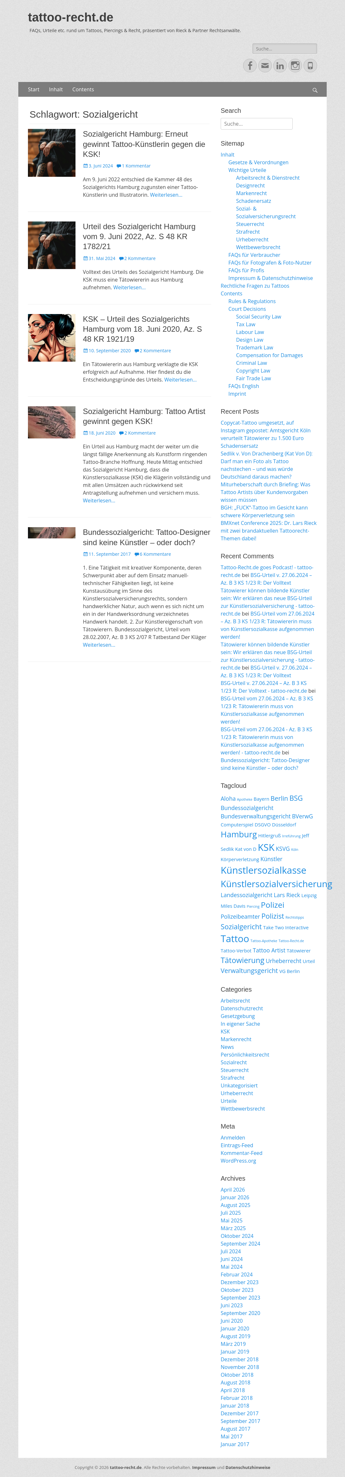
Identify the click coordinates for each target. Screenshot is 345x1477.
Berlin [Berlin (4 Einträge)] (279, 798)
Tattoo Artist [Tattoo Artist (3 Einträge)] (269, 950)
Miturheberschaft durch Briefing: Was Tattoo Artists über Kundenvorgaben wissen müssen (265, 492)
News (227, 1046)
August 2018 (236, 1382)
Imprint (237, 393)
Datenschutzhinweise (248, 1467)
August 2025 (236, 1205)
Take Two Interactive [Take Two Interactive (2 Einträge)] (286, 927)
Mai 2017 (232, 1436)
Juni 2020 (232, 1320)
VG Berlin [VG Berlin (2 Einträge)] (289, 971)
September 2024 (240, 1243)
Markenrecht (251, 193)
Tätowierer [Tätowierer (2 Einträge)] (299, 950)
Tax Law (245, 324)
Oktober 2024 (237, 1235)
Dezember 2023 (240, 1282)
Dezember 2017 (240, 1413)
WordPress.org (238, 1160)
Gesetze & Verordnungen (258, 162)
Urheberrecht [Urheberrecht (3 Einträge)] (283, 961)
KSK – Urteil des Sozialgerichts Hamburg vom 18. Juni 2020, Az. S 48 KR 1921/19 (142, 329)
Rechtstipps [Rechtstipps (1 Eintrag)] (295, 917)
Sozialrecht (234, 1062)
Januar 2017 (235, 1444)
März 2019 (233, 1343)
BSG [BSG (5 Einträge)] (296, 798)
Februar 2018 (237, 1397)
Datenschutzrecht (242, 1008)
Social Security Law (258, 316)
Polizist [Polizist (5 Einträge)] (272, 916)
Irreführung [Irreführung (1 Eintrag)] (291, 836)
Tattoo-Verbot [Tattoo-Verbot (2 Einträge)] (236, 950)
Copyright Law (253, 370)
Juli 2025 (231, 1212)
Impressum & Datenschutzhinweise (270, 278)
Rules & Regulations (252, 301)
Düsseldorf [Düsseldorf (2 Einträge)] (284, 824)
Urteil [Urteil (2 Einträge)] (309, 961)
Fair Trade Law (253, 378)
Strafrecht (248, 231)
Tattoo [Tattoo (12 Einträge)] (235, 938)
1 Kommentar (136, 166)
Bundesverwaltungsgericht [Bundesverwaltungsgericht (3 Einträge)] (256, 816)
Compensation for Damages (269, 355)
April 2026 (233, 1189)
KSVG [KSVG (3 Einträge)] (283, 848)
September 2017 (240, 1421)
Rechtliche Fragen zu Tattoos (255, 285)
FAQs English (243, 386)
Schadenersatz (253, 200)
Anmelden (233, 1137)
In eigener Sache (240, 1023)
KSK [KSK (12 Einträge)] (266, 847)
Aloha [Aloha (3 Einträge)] (228, 798)
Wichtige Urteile (247, 170)
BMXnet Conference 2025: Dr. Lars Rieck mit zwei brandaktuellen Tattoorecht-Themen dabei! (269, 530)
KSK (225, 1031)
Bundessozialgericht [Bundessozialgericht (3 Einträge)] (247, 808)
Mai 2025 (232, 1220)
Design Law (249, 339)
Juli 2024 (231, 1251)
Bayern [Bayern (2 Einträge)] (262, 799)
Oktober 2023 (237, 1289)
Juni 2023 (232, 1305)
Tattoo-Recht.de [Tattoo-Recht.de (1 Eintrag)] (291, 941)
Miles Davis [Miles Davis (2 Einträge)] (233, 906)
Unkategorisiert (239, 1085)
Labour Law (250, 332)
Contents (83, 89)
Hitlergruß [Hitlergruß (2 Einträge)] (269, 835)
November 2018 (240, 1367)
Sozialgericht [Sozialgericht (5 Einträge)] (241, 926)
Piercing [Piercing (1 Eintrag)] (253, 906)
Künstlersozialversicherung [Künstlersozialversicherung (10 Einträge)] (276, 884)
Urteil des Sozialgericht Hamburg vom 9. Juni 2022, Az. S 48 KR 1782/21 (139, 236)
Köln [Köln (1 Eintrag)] (294, 849)
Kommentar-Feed (241, 1153)
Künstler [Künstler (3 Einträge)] (271, 859)
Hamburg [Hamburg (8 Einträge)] (239, 834)
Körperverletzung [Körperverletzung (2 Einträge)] (240, 859)
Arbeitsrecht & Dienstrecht (268, 177)
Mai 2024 (232, 1266)
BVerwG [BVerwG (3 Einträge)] (302, 816)
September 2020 (240, 1313)
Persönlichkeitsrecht (245, 1054)
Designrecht (250, 185)
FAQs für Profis (246, 270)
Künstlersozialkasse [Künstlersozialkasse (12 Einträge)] (263, 870)
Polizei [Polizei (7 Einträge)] (272, 904)
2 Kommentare (139, 258)
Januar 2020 (235, 1328)
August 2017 (236, 1428)
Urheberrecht (252, 239)
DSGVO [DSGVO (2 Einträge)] (263, 824)
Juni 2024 (232, 1259)
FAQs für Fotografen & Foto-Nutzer (270, 262)
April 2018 (233, 1390)
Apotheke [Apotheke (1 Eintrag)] (244, 799)
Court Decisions (247, 308)
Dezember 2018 (240, 1359)
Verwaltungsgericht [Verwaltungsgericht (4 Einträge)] (249, 970)
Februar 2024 (237, 1274)
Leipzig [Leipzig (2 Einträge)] (309, 895)
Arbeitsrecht (235, 1000)
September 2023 (240, 1297)
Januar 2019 (235, 1351)
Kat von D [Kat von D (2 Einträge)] (245, 849)
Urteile (229, 1100)
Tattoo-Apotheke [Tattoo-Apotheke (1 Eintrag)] (264, 941)
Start (34, 89)
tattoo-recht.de (70, 17)
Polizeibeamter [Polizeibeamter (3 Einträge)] (240, 916)
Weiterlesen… (166, 194)
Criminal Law (251, 362)
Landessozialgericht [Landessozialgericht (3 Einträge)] (246, 895)
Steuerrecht (250, 224)
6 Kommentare (155, 554)
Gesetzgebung (238, 1016)
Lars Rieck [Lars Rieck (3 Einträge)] (287, 895)
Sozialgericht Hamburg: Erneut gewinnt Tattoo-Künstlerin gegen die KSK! (144, 144)
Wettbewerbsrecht (258, 247)
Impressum (204, 1467)
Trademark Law (254, 347)
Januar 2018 (235, 1405)
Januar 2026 (235, 1197)
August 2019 (236, 1336)
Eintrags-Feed (237, 1145)
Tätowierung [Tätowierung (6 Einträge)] (242, 960)
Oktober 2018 (237, 1374)
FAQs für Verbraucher (254, 254)
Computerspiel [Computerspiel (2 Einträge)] (237, 824)
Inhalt (56, 89)
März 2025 (233, 1228)
